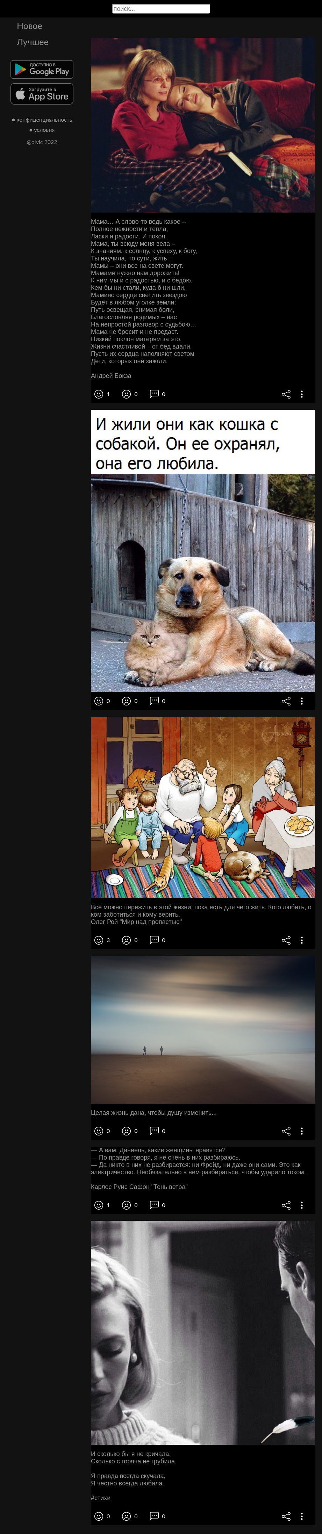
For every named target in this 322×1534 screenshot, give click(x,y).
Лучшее (33, 41)
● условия (42, 129)
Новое (29, 25)
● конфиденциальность (42, 119)
